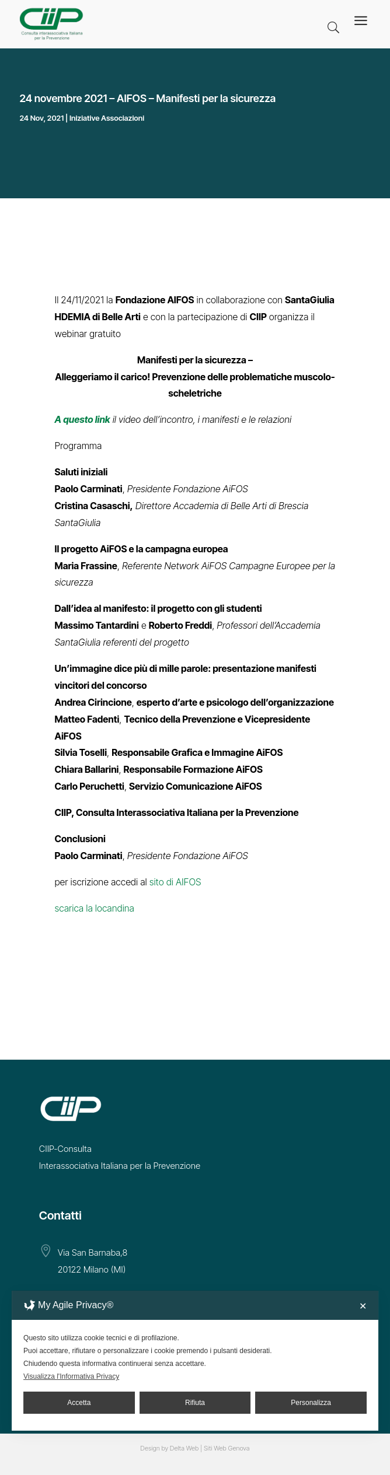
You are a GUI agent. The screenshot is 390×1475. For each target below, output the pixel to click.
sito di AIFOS (175, 882)
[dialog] (195, 1361)
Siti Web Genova (227, 1448)
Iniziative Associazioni (106, 117)
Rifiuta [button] (195, 1403)
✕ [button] (363, 1306)
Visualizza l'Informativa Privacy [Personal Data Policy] (71, 1376)
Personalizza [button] (311, 1403)
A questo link (82, 419)
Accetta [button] (78, 1403)
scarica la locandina (94, 908)
